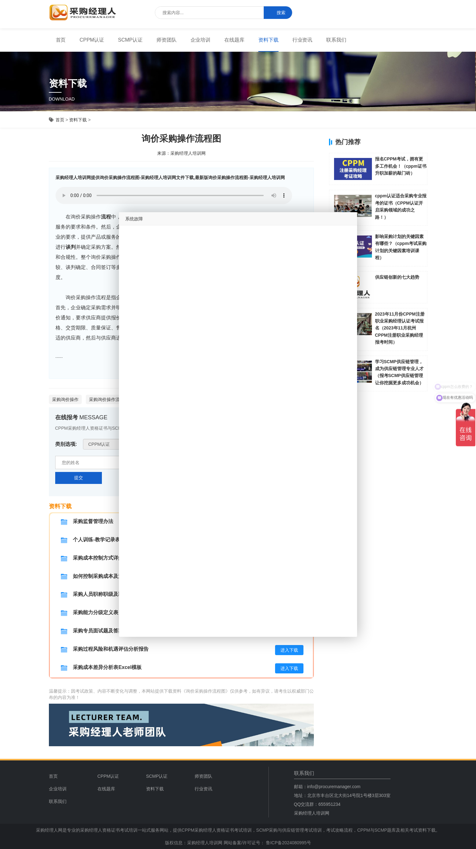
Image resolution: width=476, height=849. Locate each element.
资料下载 (268, 40)
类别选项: (66, 444)
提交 (78, 477)
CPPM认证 (91, 40)
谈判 (71, 247)
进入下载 (289, 650)
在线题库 (234, 40)
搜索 (277, 12)
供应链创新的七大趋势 (397, 277)
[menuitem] (61, 40)
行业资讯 (302, 40)
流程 (106, 216)
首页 (61, 40)
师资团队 (166, 40)
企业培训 (201, 40)
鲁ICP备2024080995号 (288, 842)
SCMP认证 (130, 40)
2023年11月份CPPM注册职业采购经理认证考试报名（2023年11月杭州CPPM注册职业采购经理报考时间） (400, 328)
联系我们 (336, 40)
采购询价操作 (65, 399)
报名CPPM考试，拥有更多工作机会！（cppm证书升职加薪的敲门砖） (400, 166)
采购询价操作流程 (106, 399)
